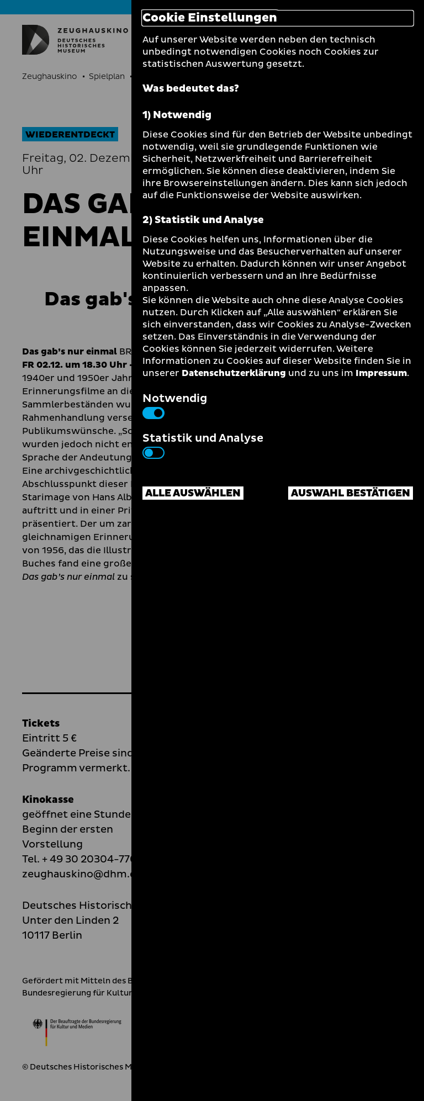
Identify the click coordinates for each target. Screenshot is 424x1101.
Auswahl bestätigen (350, 493)
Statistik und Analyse (202, 444)
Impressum (381, 373)
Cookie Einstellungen (209, 18)
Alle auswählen (193, 493)
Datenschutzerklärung (234, 373)
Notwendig (174, 404)
